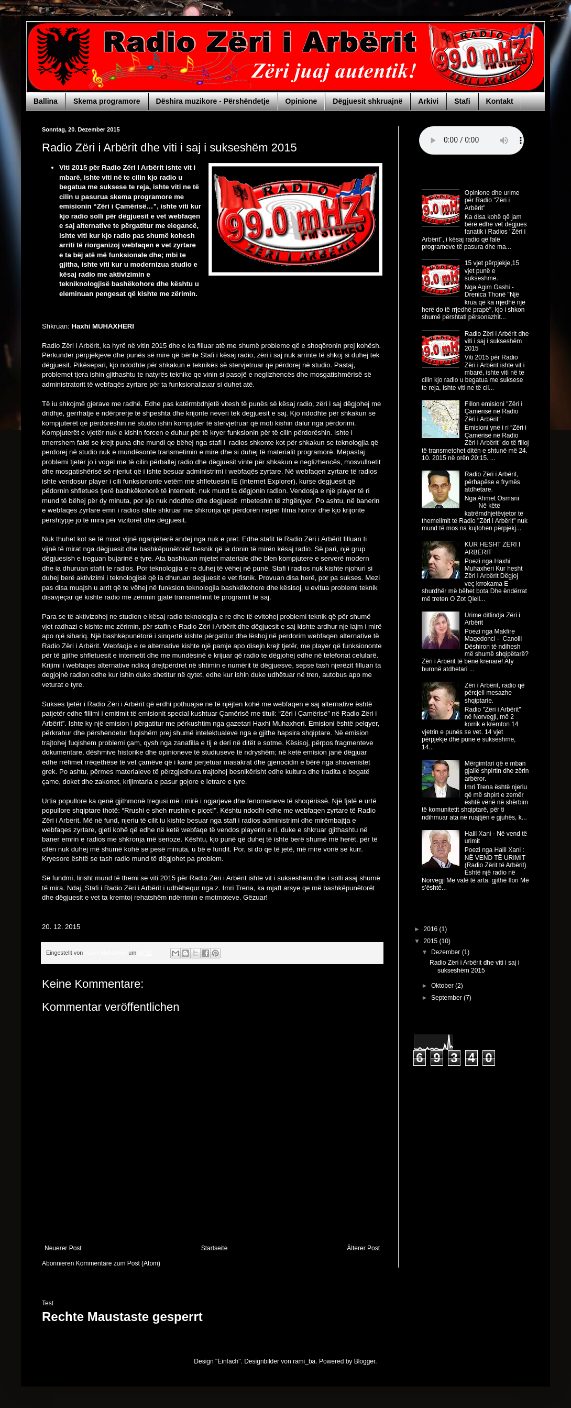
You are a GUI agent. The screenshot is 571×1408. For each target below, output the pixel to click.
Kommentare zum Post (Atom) (118, 1263)
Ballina (46, 101)
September (447, 997)
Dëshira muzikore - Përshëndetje (213, 101)
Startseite (214, 1248)
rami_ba (304, 1361)
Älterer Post (363, 1248)
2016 (432, 929)
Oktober (443, 985)
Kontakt (499, 101)
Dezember (446, 952)
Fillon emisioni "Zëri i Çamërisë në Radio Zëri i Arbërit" (493, 411)
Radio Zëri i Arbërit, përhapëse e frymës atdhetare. (492, 482)
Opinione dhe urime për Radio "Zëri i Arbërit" (492, 200)
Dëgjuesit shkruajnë (367, 101)
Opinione (301, 101)
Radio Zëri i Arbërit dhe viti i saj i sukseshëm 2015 (497, 341)
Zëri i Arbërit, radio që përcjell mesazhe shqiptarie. (495, 693)
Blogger (365, 1361)
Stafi (462, 101)
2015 (432, 941)
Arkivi (428, 101)
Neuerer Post (63, 1248)
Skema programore (106, 101)
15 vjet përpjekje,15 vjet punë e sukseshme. (492, 270)
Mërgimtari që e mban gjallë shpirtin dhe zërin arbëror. (497, 771)
